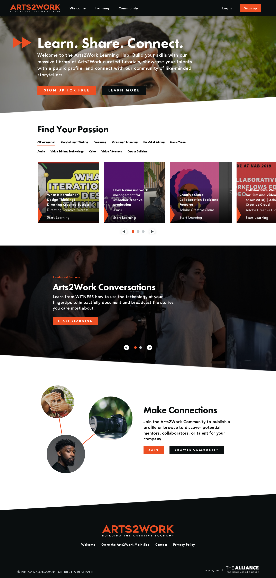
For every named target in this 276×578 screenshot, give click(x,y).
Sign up (250, 8)
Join (154, 450)
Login (227, 8)
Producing (99, 142)
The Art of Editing (154, 142)
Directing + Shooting (125, 142)
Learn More (124, 90)
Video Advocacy (111, 151)
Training (102, 8)
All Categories (46, 142)
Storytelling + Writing (74, 142)
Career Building (137, 151)
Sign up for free (67, 90)
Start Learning (75, 321)
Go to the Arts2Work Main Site (125, 544)
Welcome (78, 8)
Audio (41, 151)
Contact (161, 544)
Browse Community (197, 450)
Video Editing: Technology (67, 151)
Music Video (178, 142)
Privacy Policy (184, 544)
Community (128, 8)
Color (92, 151)
